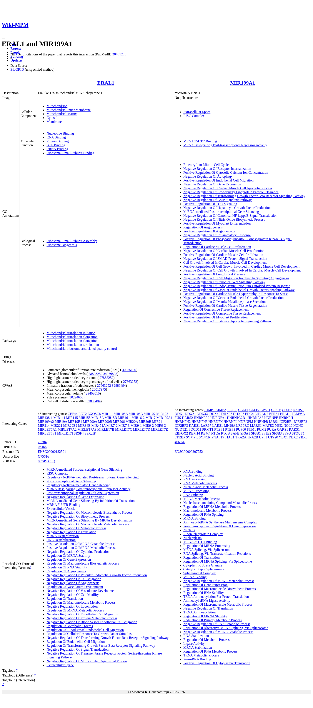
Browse (15, 48)
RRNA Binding (57, 149)
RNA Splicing (193, 495)
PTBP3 (230, 429)
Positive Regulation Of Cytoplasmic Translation (216, 663)
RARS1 (294, 429)
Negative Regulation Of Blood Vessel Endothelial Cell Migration (92, 622)
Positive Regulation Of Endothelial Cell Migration (218, 180)
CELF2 (254, 410)
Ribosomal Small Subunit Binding (70, 153)
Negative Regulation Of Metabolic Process (76, 528)
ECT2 (82, 414)
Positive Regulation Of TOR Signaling (210, 204)
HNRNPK (215, 421)
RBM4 (205, 433)
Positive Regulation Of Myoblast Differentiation (217, 223)
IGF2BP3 (181, 425)
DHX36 (226, 414)
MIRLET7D (141, 429)
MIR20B (145, 421)
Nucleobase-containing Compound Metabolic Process (220, 503)
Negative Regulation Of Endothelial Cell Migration (82, 614)
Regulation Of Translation (65, 598)
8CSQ (51, 461)
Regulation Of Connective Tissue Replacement (215, 309)
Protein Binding (58, 141)
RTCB (225, 433)
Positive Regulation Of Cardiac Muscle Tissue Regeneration (225, 305)
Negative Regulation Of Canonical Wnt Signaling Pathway (224, 282)
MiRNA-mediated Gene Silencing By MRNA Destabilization (89, 520)
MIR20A (132, 421)
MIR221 (56, 425)
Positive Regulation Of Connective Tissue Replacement (222, 313)
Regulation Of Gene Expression (69, 559)
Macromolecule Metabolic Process (207, 510)
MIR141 (59, 418)
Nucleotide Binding (60, 133)
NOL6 (287, 425)
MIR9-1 (136, 425)
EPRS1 (274, 414)
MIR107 (149, 414)
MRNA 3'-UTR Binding (200, 141)
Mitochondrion (57, 106)
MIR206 (119, 421)
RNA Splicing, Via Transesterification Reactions (217, 553)
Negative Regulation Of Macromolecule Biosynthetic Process (89, 512)
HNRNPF (271, 418)
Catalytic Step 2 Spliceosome (203, 569)
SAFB (235, 433)
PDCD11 (195, 429)
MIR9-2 (148, 425)
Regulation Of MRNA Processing (206, 546)
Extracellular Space (196, 112)
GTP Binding (56, 145)
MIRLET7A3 (86, 429)
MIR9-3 (160, 425)
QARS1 (282, 429)
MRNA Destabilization (63, 536)
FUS (178, 418)
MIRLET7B (105, 429)
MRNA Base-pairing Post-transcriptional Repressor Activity (225, 145)
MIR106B (136, 414)
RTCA (215, 433)
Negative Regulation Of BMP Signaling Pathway (217, 200)
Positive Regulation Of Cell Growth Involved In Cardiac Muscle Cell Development (241, 266)
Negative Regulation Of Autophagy (208, 176)
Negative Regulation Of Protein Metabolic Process (82, 618)
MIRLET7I (65, 433)
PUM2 (261, 429)
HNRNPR (261, 421)
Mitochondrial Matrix (62, 114)
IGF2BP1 (286, 421)
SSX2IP (90, 433)
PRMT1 (207, 429)
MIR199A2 (46, 421)
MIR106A (121, 414)
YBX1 (283, 437)
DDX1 (179, 414)
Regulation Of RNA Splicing (203, 514)
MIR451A (98, 425)
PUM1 (251, 429)
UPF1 (263, 437)
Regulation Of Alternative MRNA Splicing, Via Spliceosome (225, 628)
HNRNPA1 (218, 418)
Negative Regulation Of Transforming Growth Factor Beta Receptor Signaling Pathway (244, 196)
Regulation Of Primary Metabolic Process (212, 620)
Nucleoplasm (192, 538)
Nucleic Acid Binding (198, 475)
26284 (42, 442)
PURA (271, 429)
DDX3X (202, 414)
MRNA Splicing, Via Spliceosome (207, 549)
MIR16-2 (138, 418)
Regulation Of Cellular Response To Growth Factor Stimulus (89, 634)
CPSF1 (265, 410)
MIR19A (61, 421)
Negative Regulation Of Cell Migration (74, 579)
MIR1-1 (107, 414)
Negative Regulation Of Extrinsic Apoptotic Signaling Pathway (227, 321)
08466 (42, 447)
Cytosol (52, 118)
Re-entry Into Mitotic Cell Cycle (206, 165)
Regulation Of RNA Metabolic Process (210, 651)
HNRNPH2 (183, 421)
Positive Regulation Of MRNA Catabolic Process (81, 544)
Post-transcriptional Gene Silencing (71, 481)
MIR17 (150, 418)
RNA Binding (56, 137)
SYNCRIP (206, 437)
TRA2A (240, 437)
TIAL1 (229, 437)
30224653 (76, 397)
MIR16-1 (124, 418)
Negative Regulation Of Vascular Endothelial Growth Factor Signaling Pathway (239, 290)
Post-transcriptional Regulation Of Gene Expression (83, 493)
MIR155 (84, 418)
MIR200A (90, 421)
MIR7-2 (112, 425)
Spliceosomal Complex (199, 573)
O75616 (43, 456)
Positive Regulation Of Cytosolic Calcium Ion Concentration (225, 172)
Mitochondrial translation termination (73, 345)
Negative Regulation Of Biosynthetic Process (78, 516)
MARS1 (255, 425)
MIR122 (162, 414)
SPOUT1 (298, 433)
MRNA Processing (196, 491)
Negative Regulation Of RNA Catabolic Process (216, 624)
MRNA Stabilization (197, 647)
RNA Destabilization (61, 540)
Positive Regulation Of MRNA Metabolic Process (81, 548)
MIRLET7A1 (47, 429)
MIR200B (105, 421)
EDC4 (249, 414)
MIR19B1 (75, 421)
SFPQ (287, 433)
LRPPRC (242, 425)
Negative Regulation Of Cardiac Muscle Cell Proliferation (223, 251)
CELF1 (243, 410)
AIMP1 (209, 410)
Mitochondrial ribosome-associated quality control (82, 348)
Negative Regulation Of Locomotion (72, 606)
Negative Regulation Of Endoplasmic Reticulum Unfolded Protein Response (236, 286)
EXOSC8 (94, 414)
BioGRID (17, 69)
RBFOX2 (181, 433)
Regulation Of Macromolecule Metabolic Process (81, 602)
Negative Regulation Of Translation (71, 532)
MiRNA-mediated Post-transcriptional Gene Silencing (221, 211)
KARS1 (194, 425)
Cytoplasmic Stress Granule (202, 565)
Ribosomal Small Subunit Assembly (72, 241)
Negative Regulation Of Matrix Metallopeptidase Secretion (224, 301)
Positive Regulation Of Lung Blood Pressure (214, 274)
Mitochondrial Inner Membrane (69, 110)
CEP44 (72, 414)
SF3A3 (245, 433)
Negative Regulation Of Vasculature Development (81, 591)
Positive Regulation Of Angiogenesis (209, 231)
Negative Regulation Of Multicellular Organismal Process (87, 661)
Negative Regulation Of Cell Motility (73, 594)
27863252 (106, 378)
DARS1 (298, 410)
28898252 (95, 374)
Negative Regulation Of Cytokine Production (78, 551)
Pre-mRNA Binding (197, 659)
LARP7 (206, 425)
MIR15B (111, 418)
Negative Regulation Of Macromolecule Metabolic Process (88, 524)
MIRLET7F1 (47, 433)
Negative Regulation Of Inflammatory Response (217, 235)
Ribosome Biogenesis (62, 245)
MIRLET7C (123, 429)
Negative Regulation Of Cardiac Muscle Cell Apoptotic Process (227, 188)
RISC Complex (194, 116)
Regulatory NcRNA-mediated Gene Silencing (78, 485)
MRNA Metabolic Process (201, 499)
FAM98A (298, 414)
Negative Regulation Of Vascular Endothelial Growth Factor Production (233, 298)
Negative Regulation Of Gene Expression (212, 184)
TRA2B (252, 437)
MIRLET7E (159, 429)
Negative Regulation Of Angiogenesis (73, 583)
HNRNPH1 (287, 418)
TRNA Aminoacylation (199, 612)
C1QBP (232, 410)
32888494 (119, 385)
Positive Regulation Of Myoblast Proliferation (215, 317)
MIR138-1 (45, 418)
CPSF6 (276, 410)
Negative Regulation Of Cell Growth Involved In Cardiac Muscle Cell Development (242, 270)
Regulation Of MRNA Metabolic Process (75, 610)
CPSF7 (287, 410)
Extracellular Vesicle (61, 508)
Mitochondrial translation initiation (71, 333)
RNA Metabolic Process (200, 483)
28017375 (99, 389)
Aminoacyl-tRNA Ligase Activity (206, 600)
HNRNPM (245, 421)
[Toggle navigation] (3, 38)
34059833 (110, 374)
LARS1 (217, 425)
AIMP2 (220, 410)
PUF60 (241, 429)
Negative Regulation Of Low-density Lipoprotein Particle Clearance (230, 192)
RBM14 (194, 433)
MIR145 (72, 418)
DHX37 (238, 414)
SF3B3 (277, 433)
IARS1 (274, 421)
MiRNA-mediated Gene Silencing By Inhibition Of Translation (91, 501)
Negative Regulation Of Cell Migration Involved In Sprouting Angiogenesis (236, 278)
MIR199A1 (242, 83)
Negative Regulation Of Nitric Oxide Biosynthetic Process (224, 219)
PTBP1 (219, 429)
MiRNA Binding (194, 577)
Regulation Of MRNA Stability (68, 555)
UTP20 (273, 437)
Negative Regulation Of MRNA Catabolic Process (218, 632)
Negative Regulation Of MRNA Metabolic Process (218, 581)
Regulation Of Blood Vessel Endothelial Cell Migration (85, 630)
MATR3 (268, 425)
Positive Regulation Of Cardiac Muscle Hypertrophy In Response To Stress (235, 294)
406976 (180, 442)
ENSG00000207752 (189, 451)
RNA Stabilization (196, 636)
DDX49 (214, 414)
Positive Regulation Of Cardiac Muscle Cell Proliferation (223, 255)
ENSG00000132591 (52, 451)
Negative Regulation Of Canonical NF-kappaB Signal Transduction (230, 215)
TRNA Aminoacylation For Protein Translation (216, 596)
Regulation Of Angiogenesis (203, 227)
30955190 (129, 370)
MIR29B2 (70, 425)
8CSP (42, 461)
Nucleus (189, 530)
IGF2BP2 (300, 421)
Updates (16, 60)
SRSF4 (79, 433)
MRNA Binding (194, 518)
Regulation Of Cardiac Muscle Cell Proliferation (217, 247)
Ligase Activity (194, 643)
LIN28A (229, 425)
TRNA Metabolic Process (201, 655)
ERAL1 (105, 83)
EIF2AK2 (261, 414)
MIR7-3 (124, 425)
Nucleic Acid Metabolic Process (205, 487)
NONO (298, 425)
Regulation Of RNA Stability (67, 567)
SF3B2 (266, 433)
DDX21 (190, 414)
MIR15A (97, 418)
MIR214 (44, 425)
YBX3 (303, 437)
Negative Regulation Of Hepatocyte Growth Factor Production (227, 208)
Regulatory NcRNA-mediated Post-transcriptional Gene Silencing (92, 477)
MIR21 (157, 421)
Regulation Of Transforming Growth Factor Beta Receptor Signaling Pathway (101, 645)
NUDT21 (181, 429)
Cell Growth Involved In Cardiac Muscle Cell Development (224, 262)
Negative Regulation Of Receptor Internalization (217, 168)
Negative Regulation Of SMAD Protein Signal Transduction (225, 258)
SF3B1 (256, 433)
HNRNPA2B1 (237, 418)
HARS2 (187, 418)
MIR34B (84, 425)
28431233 (119, 54)
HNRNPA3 (255, 418)
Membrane (54, 121)
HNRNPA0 (201, 418)
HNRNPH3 (199, 421)
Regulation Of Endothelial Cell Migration (76, 641)
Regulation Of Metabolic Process (70, 626)
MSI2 (279, 425)
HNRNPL (230, 421)
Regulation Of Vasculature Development (75, 587)
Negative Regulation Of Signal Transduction (77, 649)
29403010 (93, 393)
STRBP (180, 437)
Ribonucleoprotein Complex (203, 534)
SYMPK (192, 437)
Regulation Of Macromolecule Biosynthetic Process (83, 563)
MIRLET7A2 (67, 429)
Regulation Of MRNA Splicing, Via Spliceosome (217, 561)
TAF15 (219, 437)
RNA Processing (194, 479)
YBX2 (293, 437)
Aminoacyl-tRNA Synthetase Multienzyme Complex (220, 522)
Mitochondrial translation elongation (72, 337)
